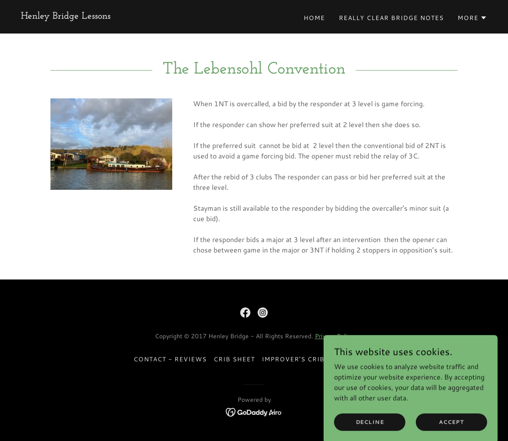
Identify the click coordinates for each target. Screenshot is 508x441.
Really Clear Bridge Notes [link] (391, 17)
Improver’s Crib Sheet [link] (305, 359)
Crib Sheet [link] (234, 359)
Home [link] (314, 17)
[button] (472, 18)
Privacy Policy (334, 336)
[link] (65, 16)
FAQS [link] (365, 359)
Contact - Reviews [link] (170, 359)
